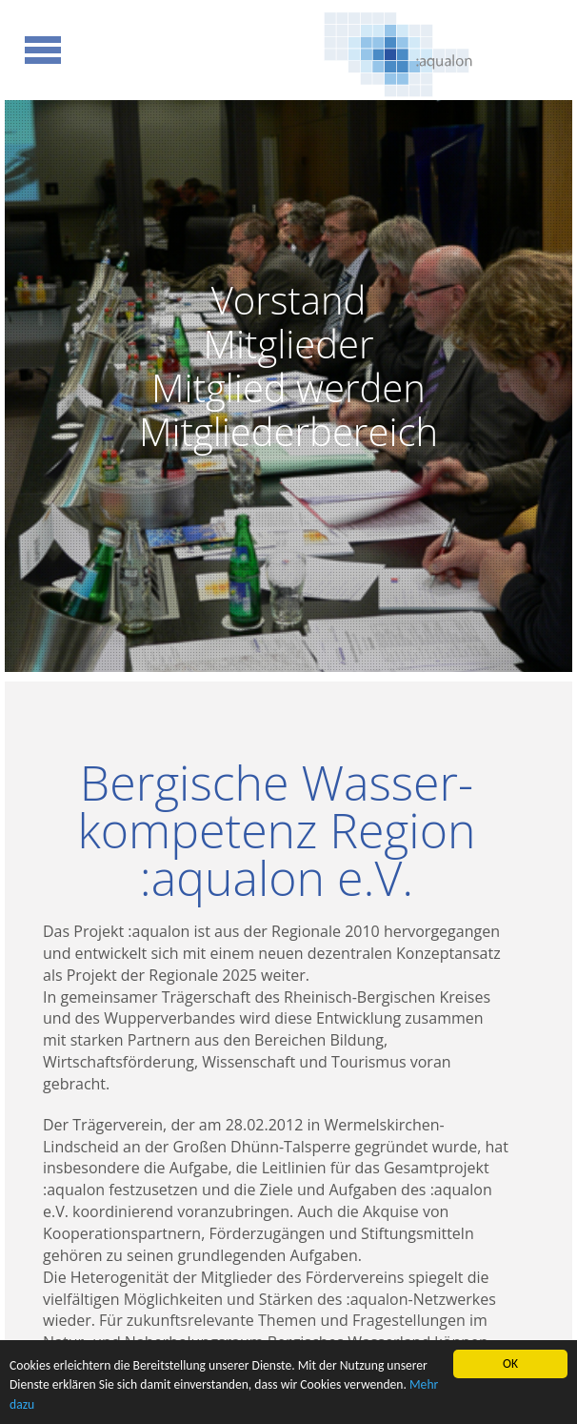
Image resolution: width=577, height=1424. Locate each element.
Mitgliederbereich (288, 430)
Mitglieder (288, 343)
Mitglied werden (288, 387)
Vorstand (289, 300)
